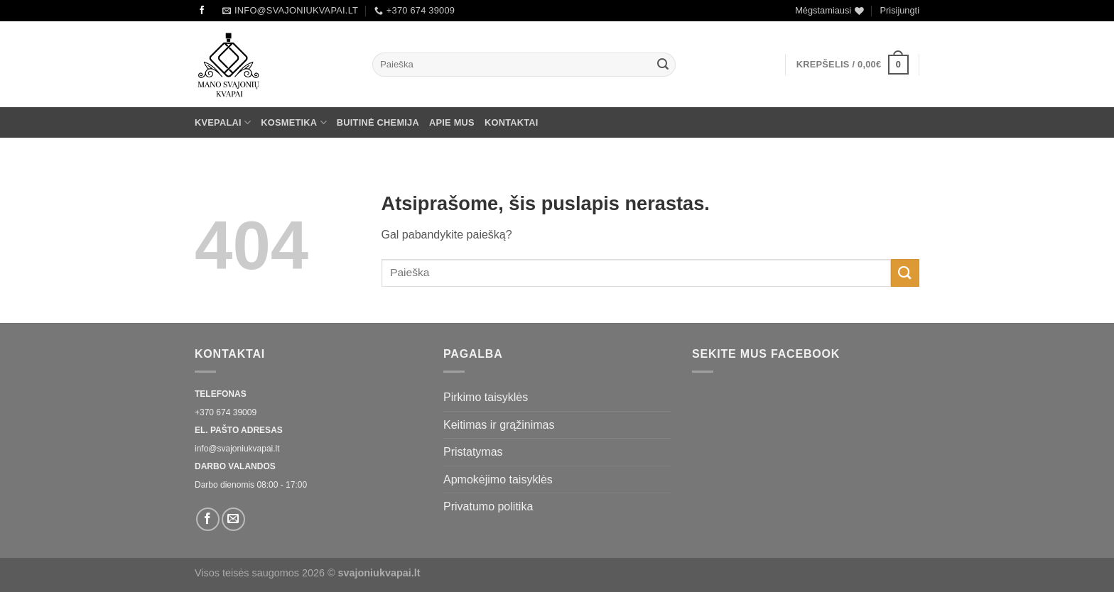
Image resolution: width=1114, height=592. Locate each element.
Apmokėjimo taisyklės (498, 479)
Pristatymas (473, 452)
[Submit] (663, 65)
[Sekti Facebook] (202, 11)
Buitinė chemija (378, 122)
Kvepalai (223, 122)
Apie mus (452, 122)
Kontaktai (512, 122)
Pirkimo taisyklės (485, 397)
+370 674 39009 (225, 412)
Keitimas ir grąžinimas (498, 425)
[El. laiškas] (233, 519)
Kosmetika (294, 122)
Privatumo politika (488, 506)
